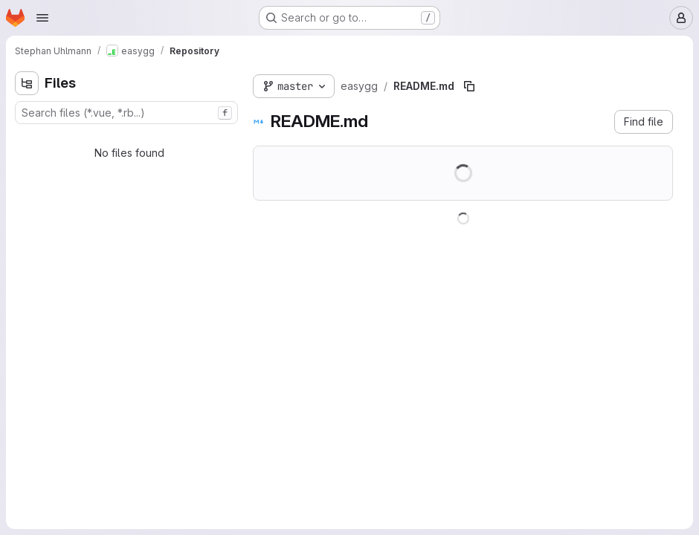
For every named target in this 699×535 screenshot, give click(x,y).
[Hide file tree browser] (27, 83)
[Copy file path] (469, 86)
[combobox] (126, 112)
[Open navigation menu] (42, 18)
